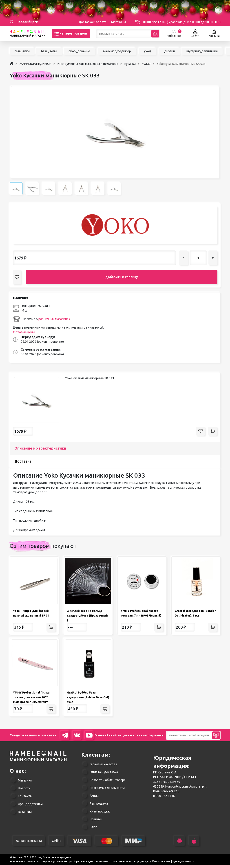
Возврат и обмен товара (108, 780)
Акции (94, 795)
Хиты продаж (100, 811)
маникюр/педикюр (117, 51)
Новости (24, 788)
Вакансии (25, 812)
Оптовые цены (24, 332)
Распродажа (99, 803)
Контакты (25, 796)
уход (147, 51)
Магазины (118, 22)
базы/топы (49, 51)
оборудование (79, 51)
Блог (93, 827)
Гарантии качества (103, 764)
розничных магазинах (54, 319)
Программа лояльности (107, 788)
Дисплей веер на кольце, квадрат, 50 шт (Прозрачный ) (87, 615)
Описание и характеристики (40, 448)
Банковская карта (29, 841)
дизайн (169, 51)
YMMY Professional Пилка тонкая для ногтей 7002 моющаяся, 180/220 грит (31, 697)
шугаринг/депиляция (202, 51)
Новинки (96, 819)
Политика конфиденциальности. (173, 861)
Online (56, 841)
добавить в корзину (121, 277)
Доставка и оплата (92, 22)
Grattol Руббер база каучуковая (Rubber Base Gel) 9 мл (88, 697)
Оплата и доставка (104, 772)
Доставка (22, 461)
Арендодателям (30, 804)
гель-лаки (22, 51)
